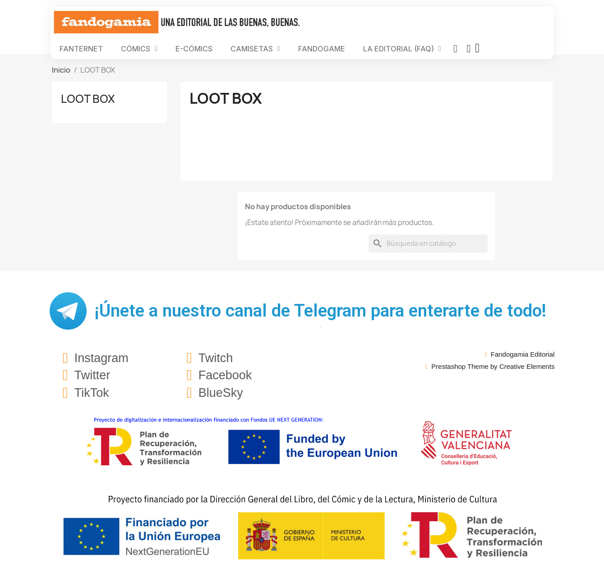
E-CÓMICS (193, 48)
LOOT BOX (88, 98)
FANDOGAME (321, 48)
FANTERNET (81, 48)
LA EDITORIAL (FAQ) (402, 49)
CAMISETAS (255, 49)
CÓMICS (139, 49)
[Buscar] (428, 243)
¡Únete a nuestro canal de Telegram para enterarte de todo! (320, 310)
